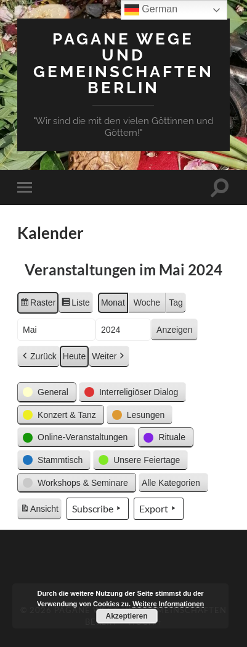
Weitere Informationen (168, 603)
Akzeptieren (127, 616)
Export (158, 509)
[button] (46, 392)
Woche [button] (147, 302)
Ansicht (41, 510)
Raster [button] (37, 304)
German (150, 9)
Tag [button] (176, 302)
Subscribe (97, 509)
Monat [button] (113, 302)
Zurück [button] (38, 356)
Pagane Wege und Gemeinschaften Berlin (123, 63)
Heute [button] (74, 356)
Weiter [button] (109, 356)
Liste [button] (75, 304)
